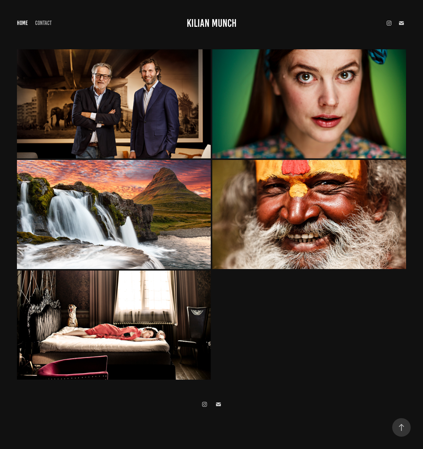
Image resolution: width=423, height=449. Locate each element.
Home (22, 23)
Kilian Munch (212, 23)
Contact (43, 23)
